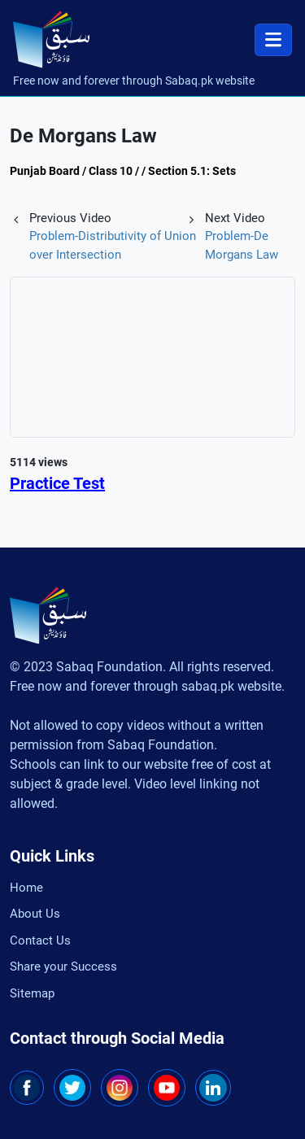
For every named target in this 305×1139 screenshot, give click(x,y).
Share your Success (63, 966)
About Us (35, 913)
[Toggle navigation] (273, 40)
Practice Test (57, 483)
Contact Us (40, 940)
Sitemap (32, 993)
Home (26, 887)
